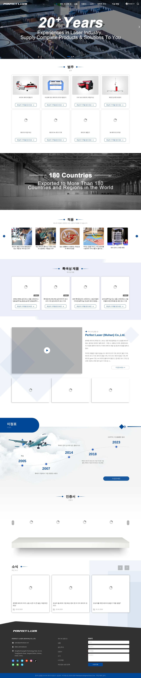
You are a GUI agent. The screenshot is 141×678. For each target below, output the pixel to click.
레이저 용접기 (85, 132)
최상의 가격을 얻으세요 (25, 105)
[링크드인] (17, 660)
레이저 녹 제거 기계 (55, 132)
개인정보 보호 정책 (64, 664)
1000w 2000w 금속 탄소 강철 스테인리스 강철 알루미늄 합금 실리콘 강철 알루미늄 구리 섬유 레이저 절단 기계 (26, 301)
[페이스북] (13, 660)
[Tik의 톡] (26, 660)
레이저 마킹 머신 (25, 132)
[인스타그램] (31, 660)
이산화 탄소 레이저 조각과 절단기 (55, 97)
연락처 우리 (101, 4)
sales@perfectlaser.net (20, 643)
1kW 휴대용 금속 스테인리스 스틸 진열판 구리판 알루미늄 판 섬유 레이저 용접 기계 (85, 301)
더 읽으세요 (120, 367)
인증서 (83, 4)
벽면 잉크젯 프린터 (115, 97)
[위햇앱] (13, 664)
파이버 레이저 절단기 (26, 97)
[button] (69, 56)
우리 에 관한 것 (65, 4)
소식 (91, 4)
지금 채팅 (115, 4)
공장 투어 (61, 647)
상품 (75, 4)
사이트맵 (60, 660)
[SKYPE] (22, 664)
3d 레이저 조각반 (115, 132)
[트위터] (22, 660)
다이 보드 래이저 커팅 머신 (85, 97)
